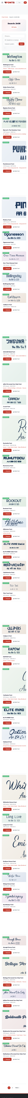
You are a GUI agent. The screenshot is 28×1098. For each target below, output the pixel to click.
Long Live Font (8, 824)
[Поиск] (21, 2)
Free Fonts (5, 17)
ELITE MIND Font (8, 717)
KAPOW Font (7, 657)
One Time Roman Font (10, 263)
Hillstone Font (7, 529)
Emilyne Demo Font (9, 861)
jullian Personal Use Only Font (12, 1000)
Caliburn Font (7, 304)
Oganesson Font (8, 242)
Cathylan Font (7, 695)
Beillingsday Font (8, 284)
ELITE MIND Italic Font (10, 551)
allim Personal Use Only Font (12, 384)
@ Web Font (16, 71)
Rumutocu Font (8, 465)
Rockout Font (7, 508)
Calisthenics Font (8, 572)
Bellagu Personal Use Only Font (13, 978)
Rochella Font (7, 443)
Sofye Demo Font (8, 87)
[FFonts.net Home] (9, 2)
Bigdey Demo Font (9, 108)
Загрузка (7, 71)
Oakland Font (7, 742)
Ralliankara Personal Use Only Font (14, 1054)
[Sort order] (10, 44)
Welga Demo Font (9, 884)
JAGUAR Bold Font (9, 352)
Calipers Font (7, 636)
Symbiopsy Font (8, 904)
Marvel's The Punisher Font (12, 130)
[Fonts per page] (12, 40)
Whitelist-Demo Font (10, 802)
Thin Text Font (7, 593)
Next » (17, 1087)
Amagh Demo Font (9, 947)
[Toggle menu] (2, 2)
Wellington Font (8, 64)
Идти (21, 44)
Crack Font (6, 406)
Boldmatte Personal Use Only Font (14, 1031)
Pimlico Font (7, 220)
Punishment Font (8, 164)
